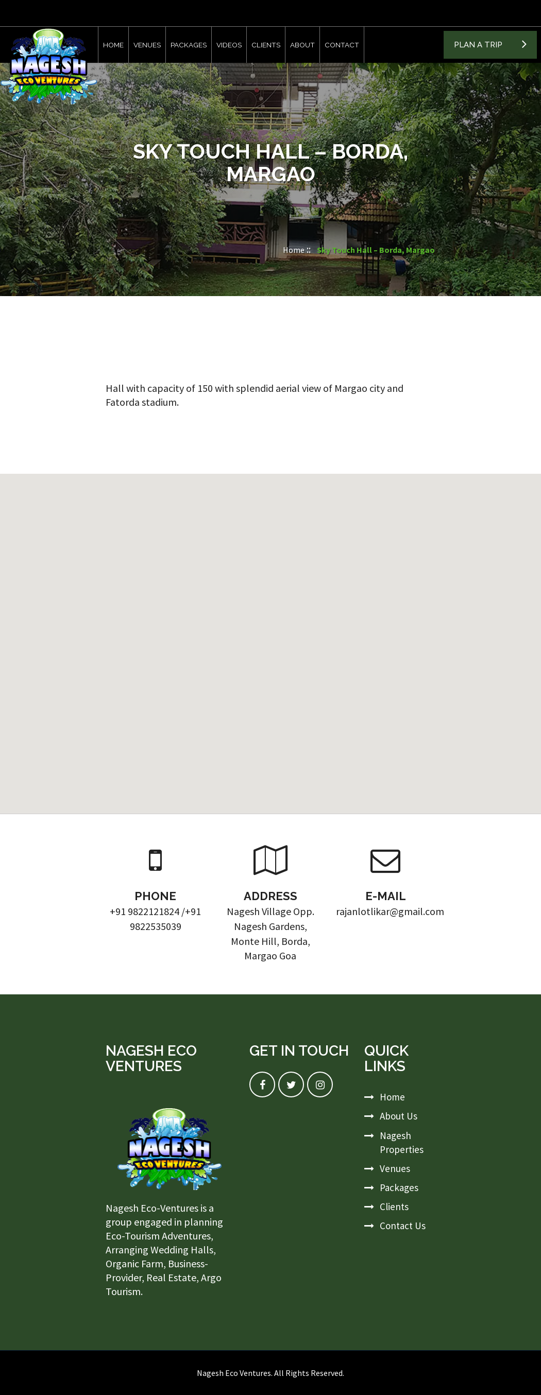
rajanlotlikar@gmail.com (390, 911)
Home (113, 45)
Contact (342, 45)
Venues (147, 45)
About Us (398, 1116)
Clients (265, 45)
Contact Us (403, 1225)
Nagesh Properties (402, 1142)
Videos (229, 45)
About (302, 45)
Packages (189, 45)
